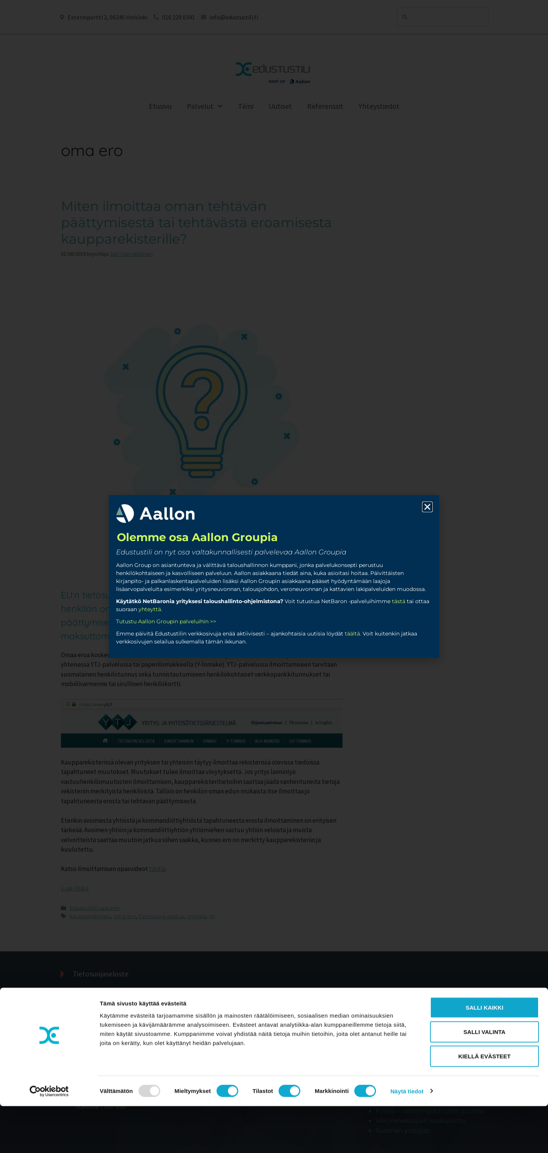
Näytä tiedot (407, 1138)
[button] (427, 507)
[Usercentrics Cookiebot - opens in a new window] (49, 1138)
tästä (398, 601)
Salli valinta (484, 1078)
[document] (274, 576)
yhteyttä (150, 609)
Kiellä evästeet (484, 1103)
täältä (352, 633)
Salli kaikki (484, 1054)
